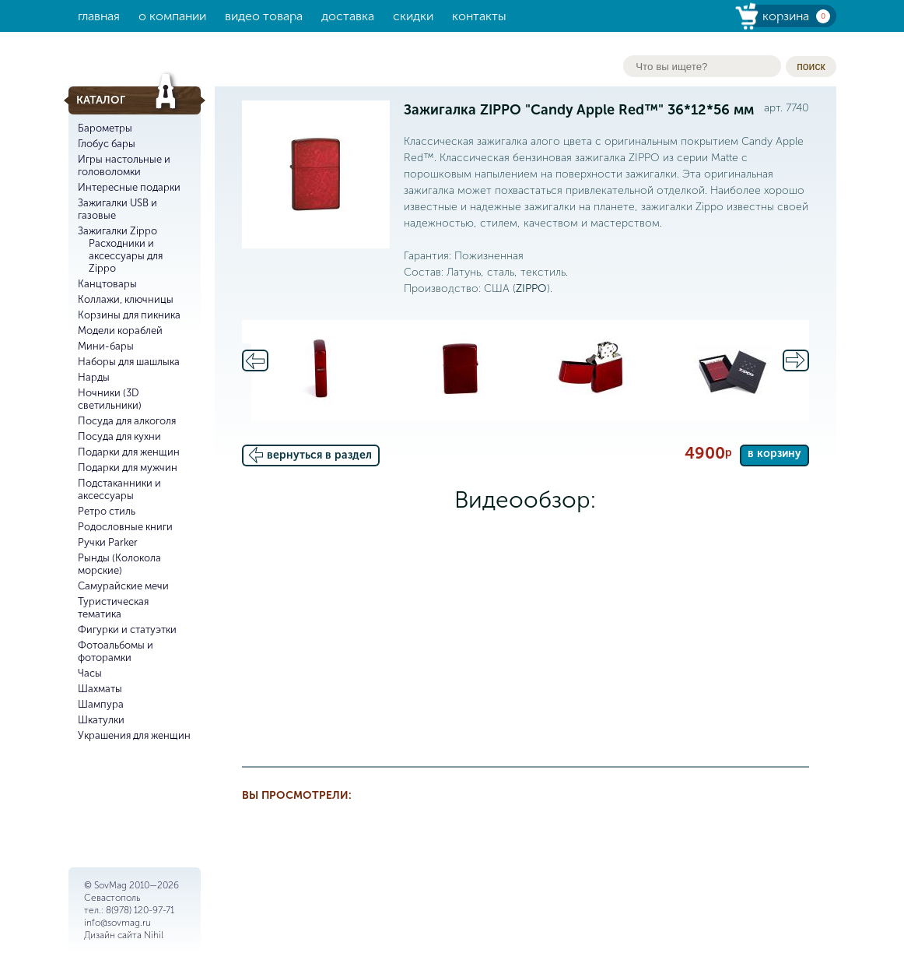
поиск (811, 66)
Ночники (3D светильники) (110, 399)
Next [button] (796, 360)
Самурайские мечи (123, 586)
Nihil (153, 935)
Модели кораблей (120, 330)
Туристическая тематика (113, 608)
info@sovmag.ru (117, 922)
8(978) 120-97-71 (140, 910)
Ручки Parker (108, 542)
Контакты (479, 16)
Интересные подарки (129, 187)
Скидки (413, 16)
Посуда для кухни (119, 436)
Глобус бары (106, 143)
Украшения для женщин (134, 735)
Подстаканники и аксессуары (119, 489)
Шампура (101, 704)
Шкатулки (101, 720)
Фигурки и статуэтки (127, 629)
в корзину (774, 453)
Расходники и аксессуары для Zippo (126, 255)
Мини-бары (106, 346)
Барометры (105, 128)
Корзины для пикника (129, 315)
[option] (320, 370)
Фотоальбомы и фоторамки (115, 651)
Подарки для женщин (129, 452)
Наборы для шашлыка (129, 361)
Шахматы (100, 689)
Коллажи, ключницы (125, 299)
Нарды (94, 377)
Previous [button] (255, 360)
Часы (90, 673)
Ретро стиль (106, 511)
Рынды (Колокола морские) (119, 564)
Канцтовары (107, 284)
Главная (99, 16)
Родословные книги (125, 527)
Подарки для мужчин (127, 467)
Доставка (347, 16)
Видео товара (264, 16)
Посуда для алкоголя (127, 421)
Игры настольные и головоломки (124, 165)
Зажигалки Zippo (117, 231)
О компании (172, 16)
